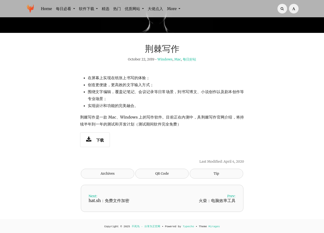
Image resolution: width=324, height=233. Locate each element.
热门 (117, 8)
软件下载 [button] (87, 8)
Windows (164, 59)
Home (46, 8)
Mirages (214, 226)
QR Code (162, 173)
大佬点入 (155, 8)
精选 (105, 8)
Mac (177, 59)
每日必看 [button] (64, 8)
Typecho (188, 226)
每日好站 (189, 59)
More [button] (172, 8)
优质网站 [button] (133, 8)
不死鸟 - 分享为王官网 (146, 226)
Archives (107, 173)
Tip (216, 173)
